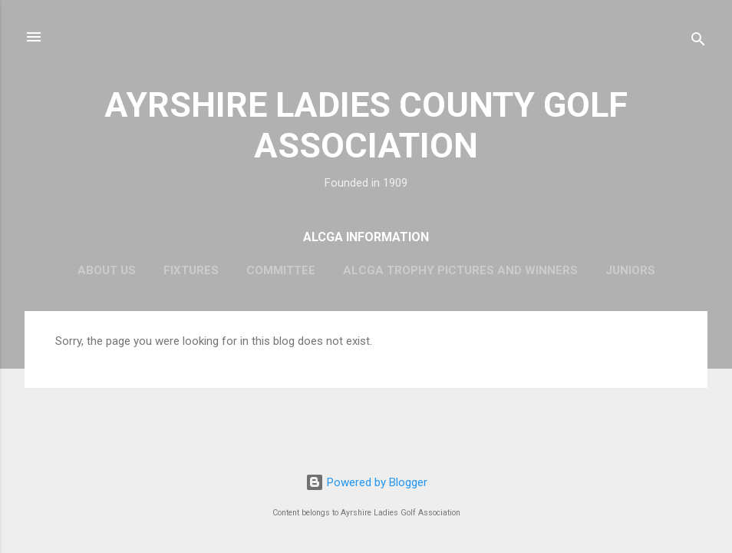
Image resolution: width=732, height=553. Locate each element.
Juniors (630, 270)
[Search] (698, 41)
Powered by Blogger (366, 482)
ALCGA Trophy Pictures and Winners (460, 270)
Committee (280, 270)
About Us (106, 270)
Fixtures (191, 270)
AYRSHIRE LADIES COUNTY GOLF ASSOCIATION (366, 125)
